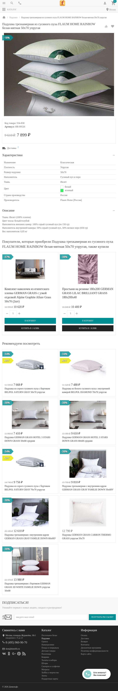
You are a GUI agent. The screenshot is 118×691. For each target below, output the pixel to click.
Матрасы (45, 669)
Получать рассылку (102, 617)
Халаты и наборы (49, 660)
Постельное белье (49, 635)
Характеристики (12, 155)
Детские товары (48, 651)
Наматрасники (48, 645)
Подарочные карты (50, 679)
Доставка (85, 638)
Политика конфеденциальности (94, 651)
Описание (8, 210)
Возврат (84, 641)
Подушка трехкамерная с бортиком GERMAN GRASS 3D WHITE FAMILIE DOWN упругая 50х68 (27, 587)
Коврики (45, 657)
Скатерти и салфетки (51, 666)
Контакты (85, 645)
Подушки (46, 638)
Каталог (9, 9)
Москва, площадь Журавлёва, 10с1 (21, 635)
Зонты (44, 676)
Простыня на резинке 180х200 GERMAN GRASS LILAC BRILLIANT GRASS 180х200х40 (87, 293)
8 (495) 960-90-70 (16, 642)
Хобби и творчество (50, 673)
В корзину (30, 321)
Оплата (84, 635)
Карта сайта (86, 654)
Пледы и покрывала (50, 648)
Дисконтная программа (91, 648)
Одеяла (45, 641)
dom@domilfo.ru (13, 649)
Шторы (45, 663)
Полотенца (46, 654)
